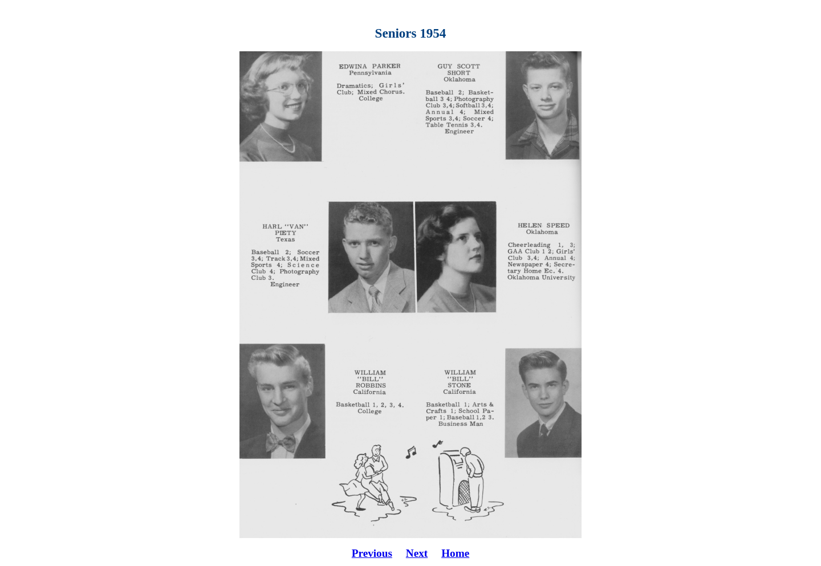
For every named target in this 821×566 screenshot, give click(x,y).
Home (455, 553)
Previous (372, 553)
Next (417, 553)
